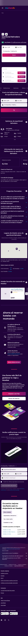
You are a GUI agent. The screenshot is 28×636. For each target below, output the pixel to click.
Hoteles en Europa (12, 564)
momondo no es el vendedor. (14, 553)
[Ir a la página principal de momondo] (10, 8)
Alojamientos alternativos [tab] (10, 515)
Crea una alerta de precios (13, 353)
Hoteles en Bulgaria (22, 564)
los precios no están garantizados (13, 548)
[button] (2, 8)
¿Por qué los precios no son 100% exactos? (14, 558)
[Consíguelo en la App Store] (14, 613)
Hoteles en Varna (7, 534)
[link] (14, 362)
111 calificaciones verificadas (18, 42)
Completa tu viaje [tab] (8, 522)
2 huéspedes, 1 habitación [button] (10, 51)
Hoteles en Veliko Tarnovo (9, 531)
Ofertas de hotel (3, 564)
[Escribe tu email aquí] (15, 478)
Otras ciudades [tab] (7, 512)
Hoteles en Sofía (7, 529)
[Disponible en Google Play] (5, 613)
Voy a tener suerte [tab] (8, 519)
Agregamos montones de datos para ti (14, 556)
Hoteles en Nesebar (8, 565)
